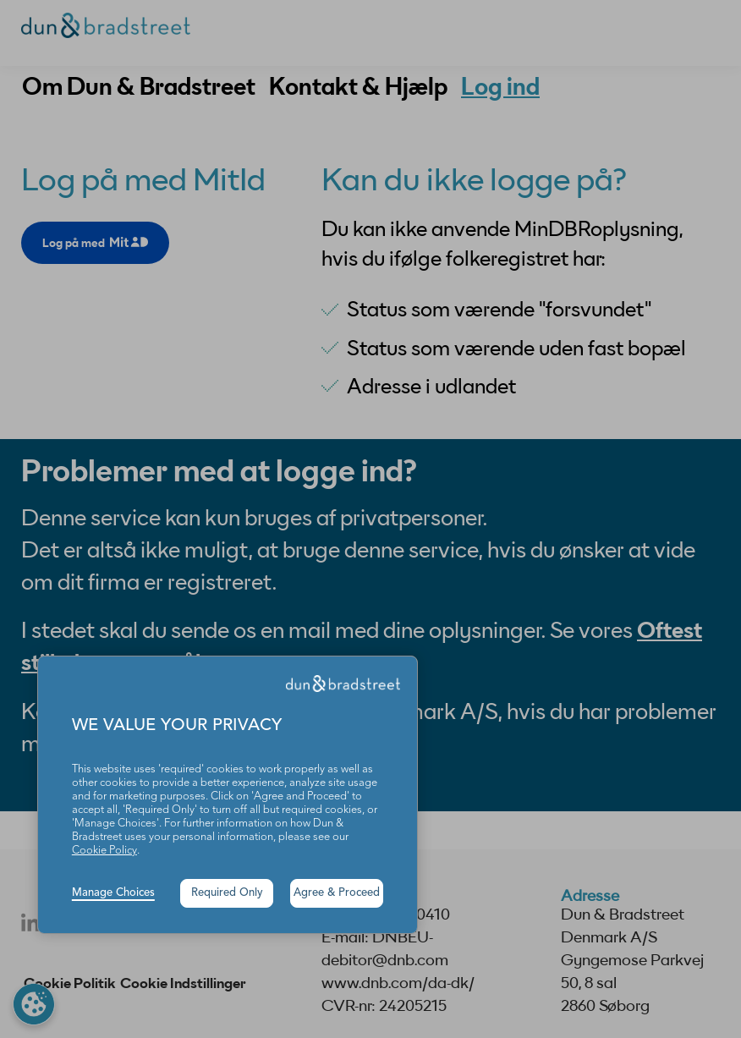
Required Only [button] (227, 892)
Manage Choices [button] (113, 892)
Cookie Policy (104, 850)
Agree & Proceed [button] (337, 892)
